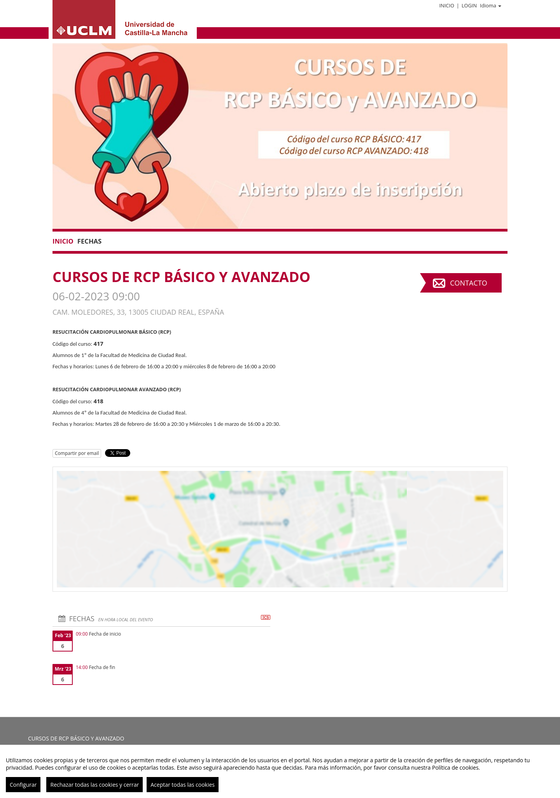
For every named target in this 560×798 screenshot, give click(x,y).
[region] (280, 771)
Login (469, 5)
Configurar (23, 784)
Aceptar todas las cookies (182, 784)
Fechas (89, 241)
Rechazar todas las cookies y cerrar (94, 784)
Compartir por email (77, 453)
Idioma (490, 5)
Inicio (446, 5)
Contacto (468, 282)
